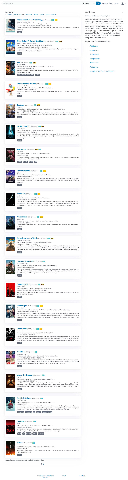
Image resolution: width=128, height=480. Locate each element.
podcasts (29, 14)
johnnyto (28, 433)
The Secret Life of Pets (26, 83)
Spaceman (21, 149)
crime (19, 433)
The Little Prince (24, 398)
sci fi (35, 161)
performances (51, 14)
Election (20, 421)
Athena (20, 442)
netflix (19, 32)
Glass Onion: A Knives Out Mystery (32, 41)
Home (116, 3)
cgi (34, 412)
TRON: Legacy (23, 126)
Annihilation (22, 217)
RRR (19, 62)
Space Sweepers (24, 170)
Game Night (22, 305)
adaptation (21, 412)
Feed (111, 3)
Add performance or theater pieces (102, 71)
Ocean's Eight (23, 284)
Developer (82, 476)
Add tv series (94, 54)
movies (25, 161)
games (42, 14)
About (64, 476)
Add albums (94, 63)
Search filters (90, 12)
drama (19, 161)
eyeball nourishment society (26, 75)
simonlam (41, 433)
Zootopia (21, 105)
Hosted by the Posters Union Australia (45, 476)
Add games (94, 67)
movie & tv (17, 14)
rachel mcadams (47, 412)
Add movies (94, 50)
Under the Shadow (25, 375)
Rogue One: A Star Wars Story (29, 20)
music (36, 14)
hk (23, 433)
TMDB (52, 20)
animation (29, 412)
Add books (94, 46)
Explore (105, 3)
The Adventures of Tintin (27, 238)
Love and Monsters (25, 261)
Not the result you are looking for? (97, 16)
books (10, 14)
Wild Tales (21, 352)
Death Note (22, 329)
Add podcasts (95, 59)
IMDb (56, 20)
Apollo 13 (21, 194)
